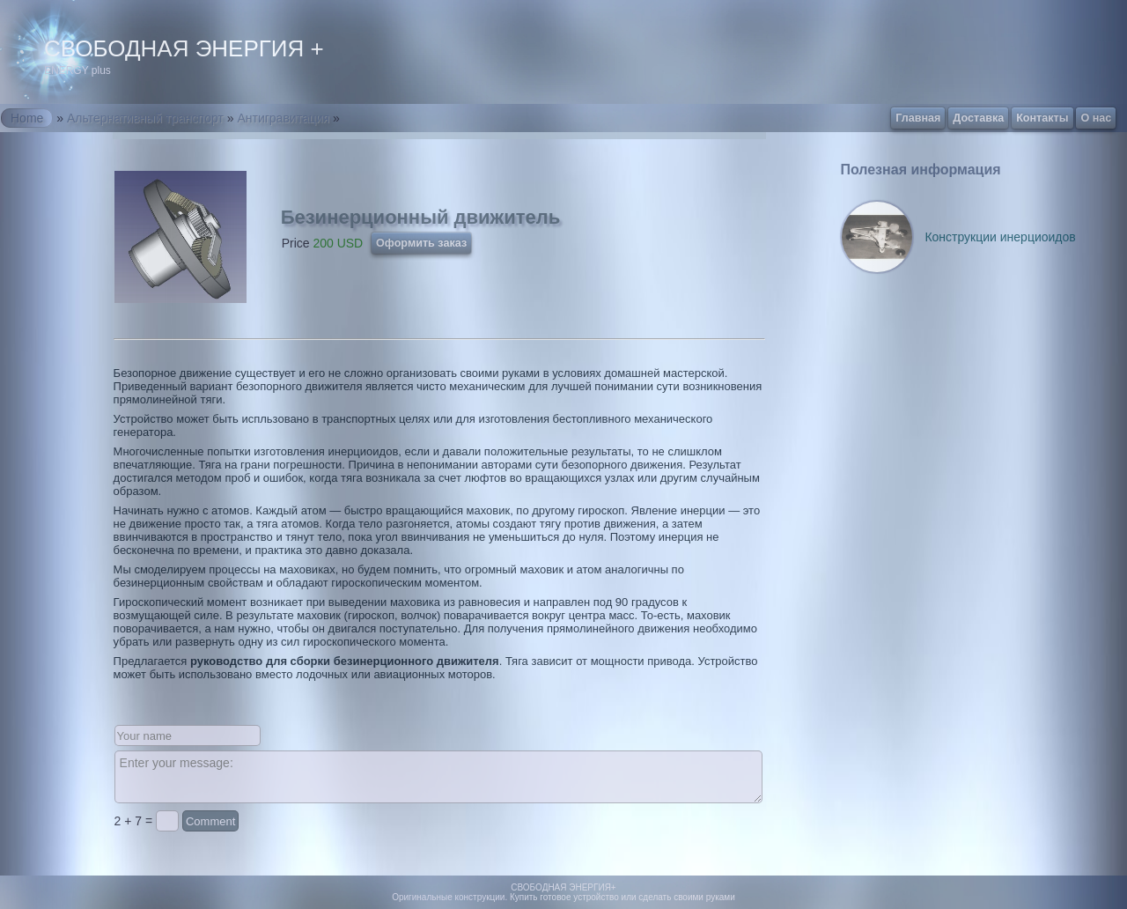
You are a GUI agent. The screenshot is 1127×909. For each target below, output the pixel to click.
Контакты (1042, 118)
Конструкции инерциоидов (999, 237)
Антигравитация (283, 118)
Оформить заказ (421, 243)
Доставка (978, 118)
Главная (917, 118)
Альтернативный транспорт (145, 118)
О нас (1095, 118)
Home (27, 118)
